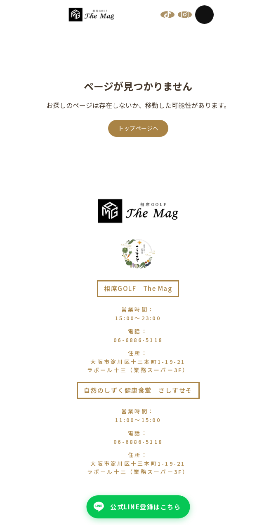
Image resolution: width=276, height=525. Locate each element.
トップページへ (138, 128)
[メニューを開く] (204, 14)
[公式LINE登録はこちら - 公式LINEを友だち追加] (138, 506)
